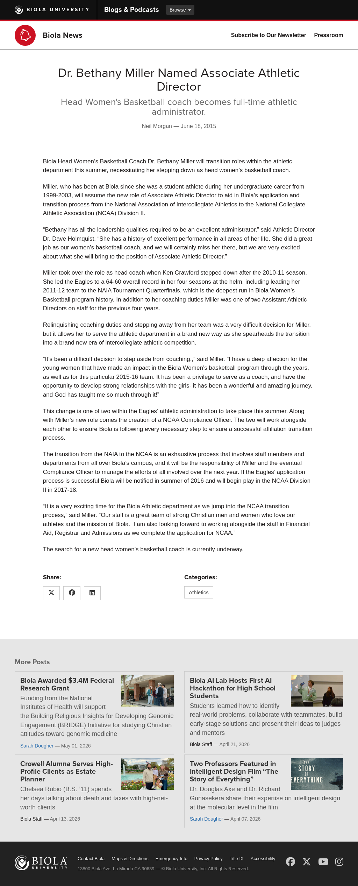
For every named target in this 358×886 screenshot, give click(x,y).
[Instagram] (339, 862)
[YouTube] (323, 862)
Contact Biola (91, 858)
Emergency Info (171, 858)
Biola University (58, 10)
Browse (180, 10)
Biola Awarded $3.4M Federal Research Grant (67, 684)
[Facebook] (290, 862)
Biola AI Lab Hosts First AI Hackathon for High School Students (232, 688)
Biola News (63, 35)
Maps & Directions (130, 858)
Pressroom (328, 35)
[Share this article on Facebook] (71, 593)
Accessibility (263, 858)
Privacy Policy (208, 858)
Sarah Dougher (36, 746)
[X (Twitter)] (306, 862)
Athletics (199, 592)
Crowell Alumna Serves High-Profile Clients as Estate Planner (66, 772)
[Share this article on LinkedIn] (92, 593)
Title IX (237, 858)
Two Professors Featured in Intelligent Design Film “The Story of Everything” (234, 772)
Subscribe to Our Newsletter (268, 35)
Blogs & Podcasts (131, 10)
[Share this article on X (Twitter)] (51, 593)
